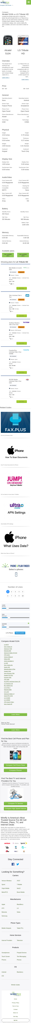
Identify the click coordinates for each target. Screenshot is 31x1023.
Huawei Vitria (7, 671)
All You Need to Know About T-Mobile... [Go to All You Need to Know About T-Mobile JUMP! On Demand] (10, 494)
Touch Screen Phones (6, 958)
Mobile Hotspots (6, 928)
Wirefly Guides (15, 985)
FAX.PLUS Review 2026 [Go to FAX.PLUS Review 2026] (6, 435)
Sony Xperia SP (8, 704)
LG (18, 908)
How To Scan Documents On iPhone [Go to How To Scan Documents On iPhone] (9, 465)
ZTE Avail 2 (7, 655)
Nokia (18, 912)
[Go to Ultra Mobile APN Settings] (15, 510)
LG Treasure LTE (8, 683)
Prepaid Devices (22, 952)
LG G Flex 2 (7, 687)
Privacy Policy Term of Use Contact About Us (15, 1007)
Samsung (4, 916)
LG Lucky (6, 691)
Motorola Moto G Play (9, 669)
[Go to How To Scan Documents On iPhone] (15, 451)
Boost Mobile (21, 892)
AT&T (18, 880)
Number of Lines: (15, 587)
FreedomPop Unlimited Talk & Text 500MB (15, 352)
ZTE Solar (6, 679)
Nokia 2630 (7, 659)
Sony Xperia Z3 (8, 646)
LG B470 (6, 644)
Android (4, 972)
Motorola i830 (7, 650)
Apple (3, 904)
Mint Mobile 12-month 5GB (15, 268)
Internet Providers (7, 940)
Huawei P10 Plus (8, 675)
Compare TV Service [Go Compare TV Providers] (15, 803)
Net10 (18, 888)
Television (20, 940)
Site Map (15, 1016)
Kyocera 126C (7, 677)
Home (15, 999)
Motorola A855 (7, 689)
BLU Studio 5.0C (8, 685)
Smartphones (6, 952)
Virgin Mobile (5, 888)
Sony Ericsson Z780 (9, 673)
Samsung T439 (8, 648)
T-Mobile (19, 884)
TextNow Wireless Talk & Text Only (14, 323)
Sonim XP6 (7, 667)
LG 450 (6, 663)
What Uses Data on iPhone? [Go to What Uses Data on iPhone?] (7, 553)
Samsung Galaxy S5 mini (10, 653)
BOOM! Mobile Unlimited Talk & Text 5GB (15, 381)
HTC (3, 908)
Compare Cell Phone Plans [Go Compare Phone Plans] (15, 765)
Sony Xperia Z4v (8, 665)
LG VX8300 (7, 700)
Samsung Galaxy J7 (9, 694)
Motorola (4, 912)
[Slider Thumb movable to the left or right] (7, 609)
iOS (3, 976)
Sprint (3, 884)
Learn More (15, 714)
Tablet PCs (20, 928)
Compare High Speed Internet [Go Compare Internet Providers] (15, 808)
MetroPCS (5, 892)
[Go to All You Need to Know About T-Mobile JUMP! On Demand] (15, 481)
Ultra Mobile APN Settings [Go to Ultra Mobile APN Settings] (7, 524)
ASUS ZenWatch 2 (9, 661)
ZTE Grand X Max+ (9, 702)
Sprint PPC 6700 (8, 696)
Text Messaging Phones (21, 958)
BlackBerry (20, 904)
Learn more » (5, 77)
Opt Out (15, 1020)
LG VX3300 (7, 698)
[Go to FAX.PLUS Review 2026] (15, 422)
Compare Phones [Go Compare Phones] (15, 770)
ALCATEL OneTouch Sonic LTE (12, 681)
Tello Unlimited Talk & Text (15, 296)
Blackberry (20, 972)
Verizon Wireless (6, 880)
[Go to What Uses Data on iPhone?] (15, 540)
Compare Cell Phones (5, 5)
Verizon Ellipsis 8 (8, 657)
